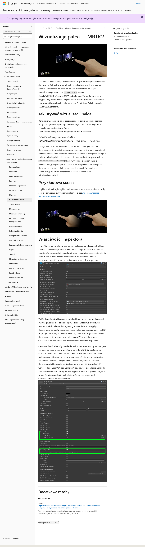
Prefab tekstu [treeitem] (14, 273)
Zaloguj (139, 3)
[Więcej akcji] (104, 28)
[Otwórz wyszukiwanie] (132, 3)
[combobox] (17, 32)
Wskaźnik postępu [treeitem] (16, 240)
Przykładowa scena (121, 36)
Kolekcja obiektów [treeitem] (16, 231)
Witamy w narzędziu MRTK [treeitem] (15, 42)
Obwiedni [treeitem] (13, 171)
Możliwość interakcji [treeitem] (17, 214)
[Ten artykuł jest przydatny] (114, 52)
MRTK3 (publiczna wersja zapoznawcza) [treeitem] (15, 321)
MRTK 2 (49, 28)
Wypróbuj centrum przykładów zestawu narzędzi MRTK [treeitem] (17, 48)
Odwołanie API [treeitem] (11, 315)
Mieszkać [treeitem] (12, 195)
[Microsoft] (4, 3)
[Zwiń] (31, 26)
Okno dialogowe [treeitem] (15, 190)
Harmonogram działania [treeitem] (14, 306)
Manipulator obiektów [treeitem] (18, 235)
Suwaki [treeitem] (12, 254)
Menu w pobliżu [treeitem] (15, 226)
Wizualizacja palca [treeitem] (16, 199)
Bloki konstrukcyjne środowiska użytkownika (73, 28)
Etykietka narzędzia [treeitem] (16, 268)
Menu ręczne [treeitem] (14, 209)
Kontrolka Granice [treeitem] (16, 176)
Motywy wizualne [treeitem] (16, 277)
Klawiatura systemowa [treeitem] (18, 259)
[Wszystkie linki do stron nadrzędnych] (40, 28)
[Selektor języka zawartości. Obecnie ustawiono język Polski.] (8, 543)
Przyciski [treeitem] (12, 181)
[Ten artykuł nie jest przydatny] (117, 52)
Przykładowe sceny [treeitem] (12, 54)
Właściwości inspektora (123, 39)
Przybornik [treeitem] (13, 263)
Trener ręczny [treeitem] (14, 204)
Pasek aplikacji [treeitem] (14, 167)
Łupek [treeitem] (11, 249)
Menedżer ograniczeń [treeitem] (17, 185)
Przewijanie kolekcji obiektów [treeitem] (20, 245)
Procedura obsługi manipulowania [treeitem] (16, 220)
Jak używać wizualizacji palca (126, 33)
